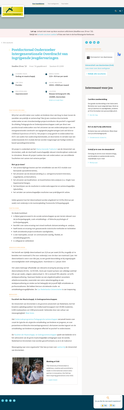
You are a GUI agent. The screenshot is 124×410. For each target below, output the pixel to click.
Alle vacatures (7, 43)
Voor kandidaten (38, 4)
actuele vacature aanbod (47, 34)
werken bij (61, 347)
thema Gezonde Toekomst (46, 149)
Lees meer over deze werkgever (97, 68)
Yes (104, 405)
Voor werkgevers (53, 4)
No (112, 405)
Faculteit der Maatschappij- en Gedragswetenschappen (35, 334)
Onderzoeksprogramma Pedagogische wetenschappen (36, 319)
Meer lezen (30, 313)
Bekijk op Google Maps (56, 100)
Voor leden (64, 4)
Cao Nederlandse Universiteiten (49, 289)
